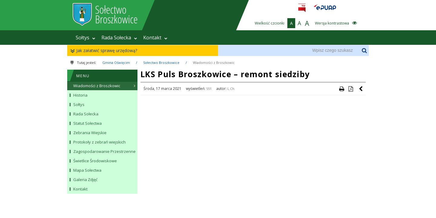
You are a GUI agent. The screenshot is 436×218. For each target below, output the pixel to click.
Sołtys (85, 37)
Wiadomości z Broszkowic (214, 62)
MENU (83, 75)
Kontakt (155, 37)
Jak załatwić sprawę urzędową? (105, 50)
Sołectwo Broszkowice (161, 62)
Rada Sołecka (119, 37)
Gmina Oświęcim (116, 62)
